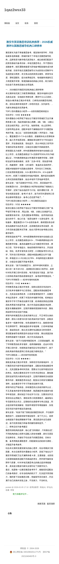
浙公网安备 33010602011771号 (25, 552)
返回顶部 (51, 504)
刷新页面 (41, 504)
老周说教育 (34, 487)
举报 (12, 490)
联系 (26, 23)
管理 (36, 23)
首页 (17, 23)
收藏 (7, 490)
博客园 (7, 23)
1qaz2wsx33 (14, 10)
